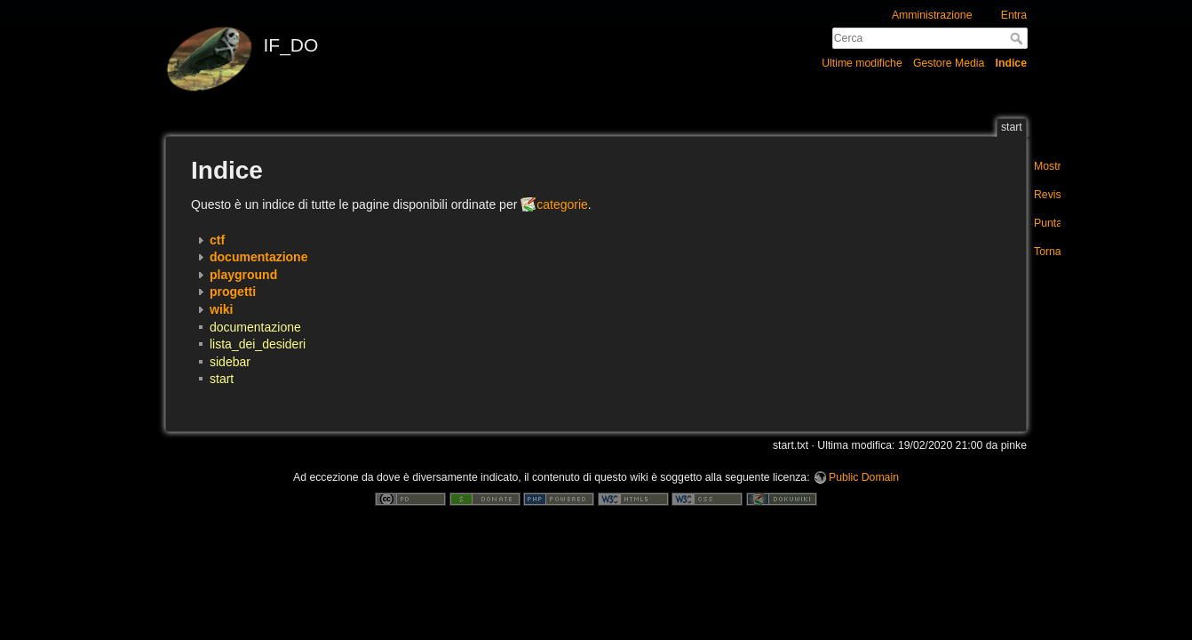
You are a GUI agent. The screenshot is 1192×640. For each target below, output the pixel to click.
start (222, 379)
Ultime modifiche (862, 63)
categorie (562, 204)
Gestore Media (948, 63)
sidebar (230, 362)
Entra (1014, 15)
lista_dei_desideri (258, 344)
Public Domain (864, 477)
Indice (1011, 63)
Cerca (1018, 38)
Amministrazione (932, 15)
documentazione (255, 327)
